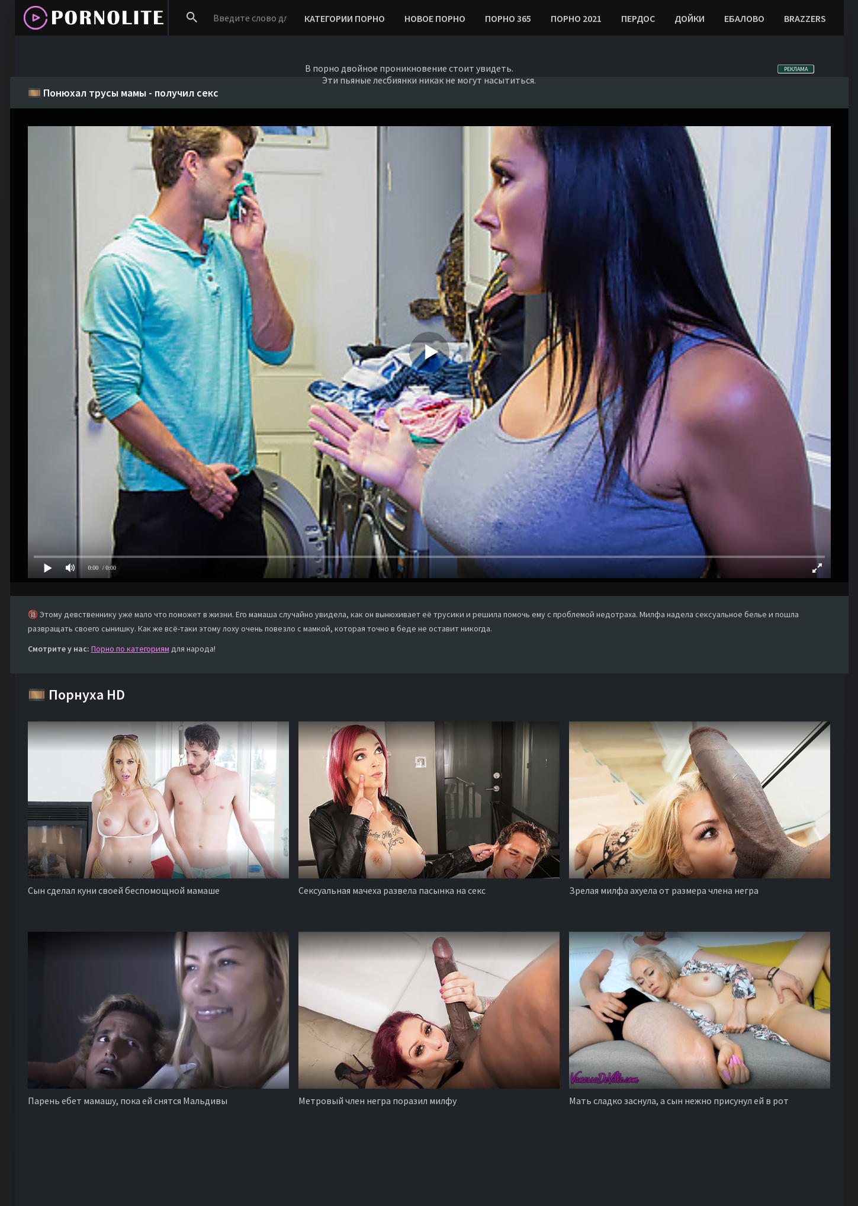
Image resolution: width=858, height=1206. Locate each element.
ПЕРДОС (638, 18)
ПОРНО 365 (508, 18)
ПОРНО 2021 (576, 18)
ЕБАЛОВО (744, 18)
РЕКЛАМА (796, 69)
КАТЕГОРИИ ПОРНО (344, 18)
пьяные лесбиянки (378, 80)
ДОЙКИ (689, 18)
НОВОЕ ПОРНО (434, 18)
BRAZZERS (805, 18)
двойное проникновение (394, 68)
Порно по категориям (130, 648)
